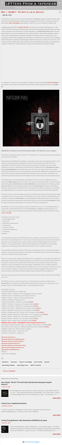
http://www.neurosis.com (8, 337)
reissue (46, 362)
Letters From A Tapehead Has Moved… (14, 403)
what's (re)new (35, 365)
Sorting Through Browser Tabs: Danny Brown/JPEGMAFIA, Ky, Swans (24, 420)
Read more (57, 398)
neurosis (14, 362)
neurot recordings (25, 362)
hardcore (5, 362)
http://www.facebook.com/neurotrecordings (13, 345)
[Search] (60, 3)
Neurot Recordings (14, 23)
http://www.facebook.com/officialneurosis (12, 339)
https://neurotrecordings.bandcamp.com (12, 347)
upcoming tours (22, 365)
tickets (31, 302)
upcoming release (8, 365)
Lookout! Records (23, 27)
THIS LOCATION (6, 213)
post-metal (38, 362)
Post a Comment (9, 371)
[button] (60, 12)
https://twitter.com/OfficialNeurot (10, 349)
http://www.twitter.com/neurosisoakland (12, 341)
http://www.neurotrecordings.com (10, 343)
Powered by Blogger (31, 442)
